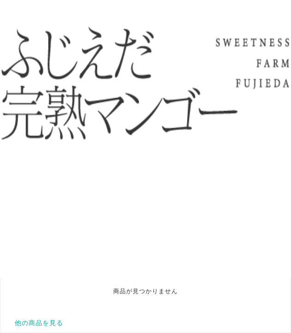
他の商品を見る (39, 323)
